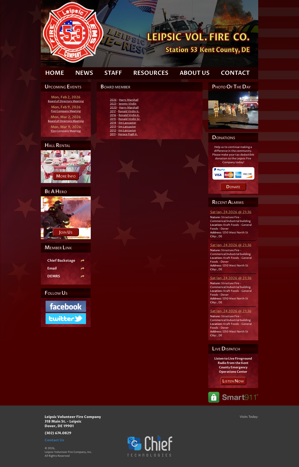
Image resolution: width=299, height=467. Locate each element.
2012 (113, 130)
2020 (113, 107)
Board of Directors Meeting (66, 101)
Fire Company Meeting (66, 111)
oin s (65, 232)
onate (233, 187)
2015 (113, 119)
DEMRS (65, 276)
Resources (150, 73)
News (84, 73)
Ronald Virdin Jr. (128, 111)
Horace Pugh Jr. (128, 134)
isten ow (233, 381)
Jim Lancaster (127, 123)
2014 (113, 123)
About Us (195, 73)
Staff (113, 73)
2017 (113, 111)
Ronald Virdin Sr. (129, 119)
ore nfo (66, 176)
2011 (113, 134)
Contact (235, 73)
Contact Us (54, 440)
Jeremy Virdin (127, 104)
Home (54, 73)
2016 (113, 115)
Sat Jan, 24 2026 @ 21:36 (231, 212)
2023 (113, 104)
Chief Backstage (65, 260)
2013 (113, 126)
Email (65, 268)
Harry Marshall (128, 100)
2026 (113, 100)
